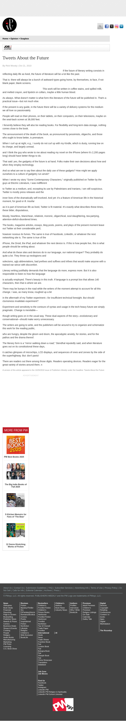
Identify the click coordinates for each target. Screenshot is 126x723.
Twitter (40, 685)
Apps (102, 619)
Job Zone (42, 672)
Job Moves (43, 674)
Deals (40, 635)
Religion (6, 635)
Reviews (24, 603)
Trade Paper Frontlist (43, 629)
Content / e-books (105, 615)
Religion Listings (89, 612)
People (6, 633)
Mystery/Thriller (27, 608)
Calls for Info (18, 590)
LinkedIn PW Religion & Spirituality (52, 692)
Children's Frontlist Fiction (44, 606)
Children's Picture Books (44, 611)
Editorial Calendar (34, 590)
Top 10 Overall (44, 626)
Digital (103, 603)
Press (56, 590)
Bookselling (8, 617)
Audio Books (8, 637)
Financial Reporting (7, 611)
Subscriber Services (64, 588)
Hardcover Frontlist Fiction (44, 615)
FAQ (51, 588)
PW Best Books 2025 (14, 457)
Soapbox (24, 39)
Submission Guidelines (36, 588)
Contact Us (19, 588)
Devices (103, 605)
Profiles (73, 605)
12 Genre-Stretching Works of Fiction (15, 545)
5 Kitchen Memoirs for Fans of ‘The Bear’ (15, 515)
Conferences (105, 612)
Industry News (61, 610)
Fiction (23, 605)
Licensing (7, 646)
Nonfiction (25, 626)
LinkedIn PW (43, 690)
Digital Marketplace (105, 622)
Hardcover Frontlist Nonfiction (42, 621)
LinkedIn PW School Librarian (50, 694)
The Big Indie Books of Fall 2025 (16, 485)
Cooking (6, 630)
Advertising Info (82, 588)
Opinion (14, 39)
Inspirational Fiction (26, 622)
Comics (6, 624)
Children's (25, 633)
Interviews (74, 608)
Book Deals (8, 608)
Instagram (42, 687)
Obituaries (7, 605)
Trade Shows (43, 640)
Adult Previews (89, 605)
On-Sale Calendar (86, 615)
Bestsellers (43, 603)
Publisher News (9, 619)
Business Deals (9, 626)
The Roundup (106, 630)
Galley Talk (87, 619)
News (5, 603)
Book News (60, 608)
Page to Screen (9, 614)
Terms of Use (97, 588)
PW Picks (7, 644)
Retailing (103, 610)
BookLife (24, 637)
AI (56, 633)
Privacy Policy (111, 588)
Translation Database (42, 663)
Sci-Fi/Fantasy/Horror (28, 611)
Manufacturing (9, 640)
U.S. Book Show (10, 649)
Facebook (42, 683)
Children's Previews (87, 609)
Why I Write (75, 610)
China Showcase (45, 660)
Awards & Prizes (10, 621)
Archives (48, 590)
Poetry (23, 619)
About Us (7, 588)
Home (5, 39)
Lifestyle (24, 628)
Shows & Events (10, 628)
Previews (87, 603)
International (43, 633)
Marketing (7, 642)
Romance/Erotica (28, 614)
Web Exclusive (27, 635)
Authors (58, 605)
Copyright (104, 608)
